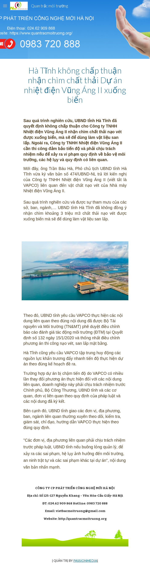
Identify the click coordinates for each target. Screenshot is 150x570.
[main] (75, 85)
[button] (5, 6)
